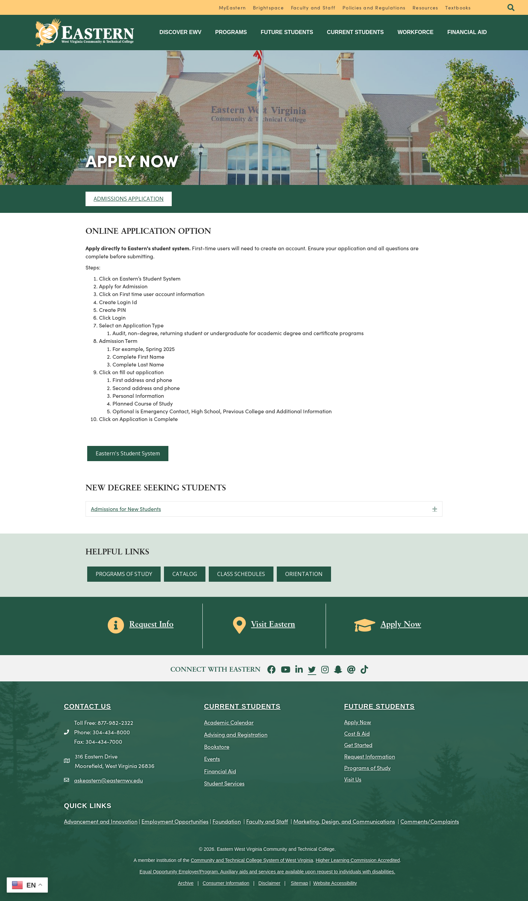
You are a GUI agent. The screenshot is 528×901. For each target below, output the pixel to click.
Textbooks (458, 7)
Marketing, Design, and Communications (344, 821)
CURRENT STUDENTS (242, 706)
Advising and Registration (235, 734)
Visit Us (352, 779)
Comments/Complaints (429, 821)
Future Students (287, 32)
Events (212, 758)
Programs (231, 32)
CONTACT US (87, 706)
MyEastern (232, 7)
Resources (425, 7)
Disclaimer (269, 883)
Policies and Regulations (373, 7)
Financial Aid (467, 32)
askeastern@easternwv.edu (108, 780)
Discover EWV (180, 32)
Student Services (224, 783)
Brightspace (268, 7)
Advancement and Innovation (100, 821)
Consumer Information (226, 883)
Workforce (416, 32)
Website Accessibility (335, 883)
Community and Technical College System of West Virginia (252, 860)
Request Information (369, 756)
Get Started (358, 744)
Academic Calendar (229, 722)
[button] (511, 7)
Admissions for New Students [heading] (126, 508)
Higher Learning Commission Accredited (358, 860)
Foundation (226, 821)
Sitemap (299, 883)
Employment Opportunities (174, 821)
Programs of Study (367, 767)
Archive (186, 883)
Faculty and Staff (313, 7)
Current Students (355, 32)
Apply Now (357, 722)
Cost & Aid (357, 733)
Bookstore (216, 746)
